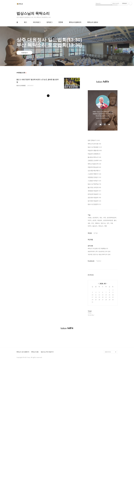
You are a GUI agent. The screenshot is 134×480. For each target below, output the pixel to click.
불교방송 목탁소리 (94, 157)
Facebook (91, 261)
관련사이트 (108, 380)
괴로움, (90, 218)
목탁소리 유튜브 (92, 22)
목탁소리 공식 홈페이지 (23, 379)
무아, (92, 223)
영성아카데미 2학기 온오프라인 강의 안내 (99, 251)
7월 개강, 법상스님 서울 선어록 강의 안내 (99, 254)
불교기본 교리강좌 (94, 187)
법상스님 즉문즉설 (94, 184)
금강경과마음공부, (112, 218)
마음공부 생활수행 (95, 150)
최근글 (90, 233)
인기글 (95, 233)
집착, (108, 223)
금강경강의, (96, 218)
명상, (101, 218)
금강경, (94, 220)
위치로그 (49, 22)
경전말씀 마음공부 (94, 191)
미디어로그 (36, 22)
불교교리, (95, 226)
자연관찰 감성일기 (94, 177)
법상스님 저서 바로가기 (47, 379)
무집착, (90, 220)
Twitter (98, 261)
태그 (25, 22)
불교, (115, 220)
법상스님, (103, 223)
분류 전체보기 (94, 140)
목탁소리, (101, 226)
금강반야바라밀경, (108, 220)
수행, (104, 218)
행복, (105, 226)
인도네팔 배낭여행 (94, 171)
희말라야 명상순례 (94, 167)
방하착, (90, 226)
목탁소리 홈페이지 (75, 22)
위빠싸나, (97, 223)
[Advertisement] (67, 349)
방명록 (60, 22)
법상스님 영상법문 (21, 85)
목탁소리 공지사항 (94, 144)
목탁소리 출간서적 (94, 164)
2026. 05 (103, 283)
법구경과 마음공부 (94, 201)
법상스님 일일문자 (94, 204)
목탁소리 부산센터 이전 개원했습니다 (98, 248)
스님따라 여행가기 (94, 174)
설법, (89, 223)
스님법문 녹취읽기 (94, 181)
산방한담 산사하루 (95, 160)
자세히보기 (24, 53)
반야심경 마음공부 (94, 194)
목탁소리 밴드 (35, 379)
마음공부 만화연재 (94, 154)
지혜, (111, 223)
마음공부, (99, 220)
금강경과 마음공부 (94, 197)
